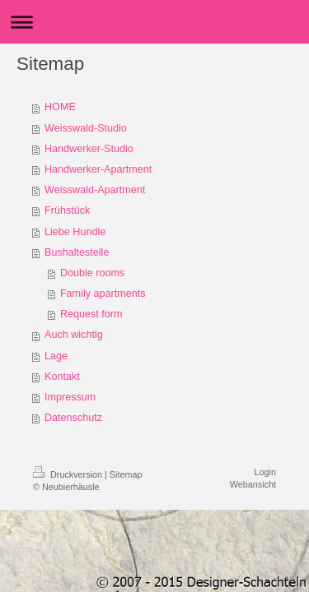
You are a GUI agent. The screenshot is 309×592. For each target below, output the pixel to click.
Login (265, 472)
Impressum (70, 397)
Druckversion (69, 474)
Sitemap (126, 474)
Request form (91, 314)
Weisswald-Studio (85, 128)
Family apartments (103, 293)
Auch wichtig (73, 334)
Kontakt (62, 376)
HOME (60, 107)
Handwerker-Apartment (98, 169)
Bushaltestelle (76, 252)
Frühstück (67, 210)
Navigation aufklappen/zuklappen (154, 21)
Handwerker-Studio (88, 149)
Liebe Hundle (74, 232)
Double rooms (92, 273)
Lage (56, 356)
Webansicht (253, 484)
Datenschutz (73, 417)
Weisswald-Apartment (94, 190)
